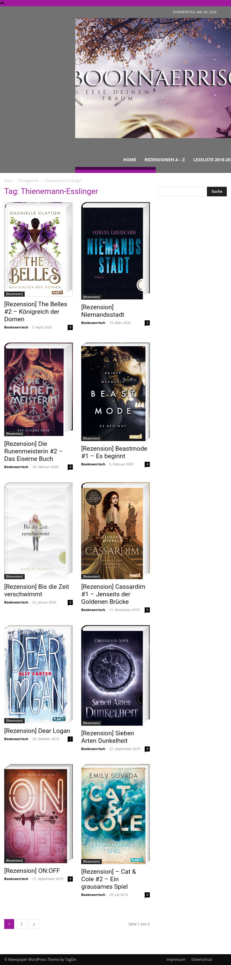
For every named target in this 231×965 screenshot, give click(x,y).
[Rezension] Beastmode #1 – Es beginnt (114, 452)
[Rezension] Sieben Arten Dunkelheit (107, 737)
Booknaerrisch (16, 327)
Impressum (176, 959)
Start (8, 180)
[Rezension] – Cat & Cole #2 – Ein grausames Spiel (108, 879)
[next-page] (34, 924)
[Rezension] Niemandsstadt (102, 311)
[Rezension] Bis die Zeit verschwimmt (36, 590)
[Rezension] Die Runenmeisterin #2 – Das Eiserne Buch (33, 451)
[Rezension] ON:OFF (32, 870)
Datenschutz (201, 959)
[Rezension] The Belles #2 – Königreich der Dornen (35, 312)
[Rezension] (14, 294)
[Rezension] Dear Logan (37, 730)
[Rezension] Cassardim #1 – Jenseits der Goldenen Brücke (113, 594)
